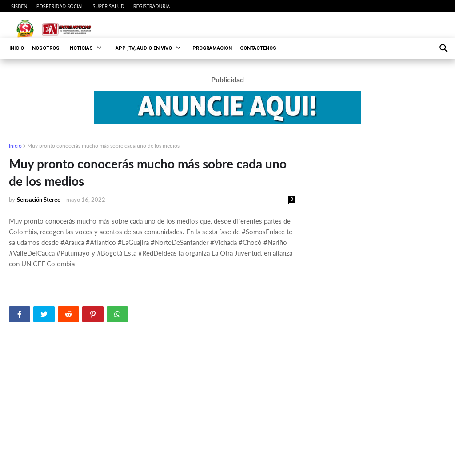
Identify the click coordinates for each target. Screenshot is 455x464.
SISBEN (19, 6)
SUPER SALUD (108, 6)
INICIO (16, 48)
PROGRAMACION (212, 48)
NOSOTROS (46, 48)
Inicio (15, 145)
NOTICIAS (81, 48)
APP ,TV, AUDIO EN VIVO (144, 48)
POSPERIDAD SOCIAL (60, 6)
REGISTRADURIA (151, 6)
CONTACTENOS (258, 48)
